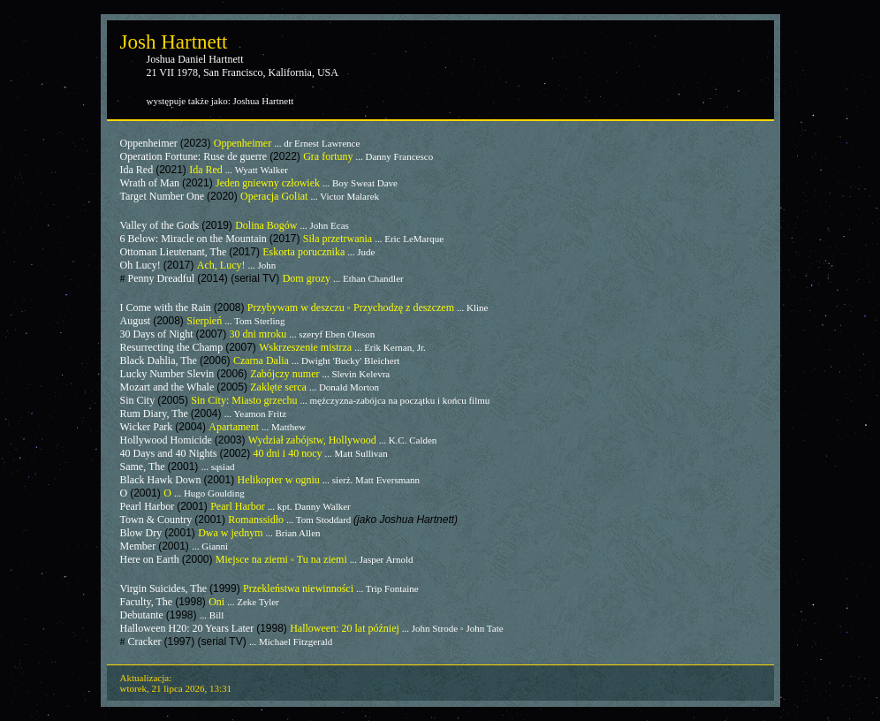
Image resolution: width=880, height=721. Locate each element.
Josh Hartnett (174, 42)
